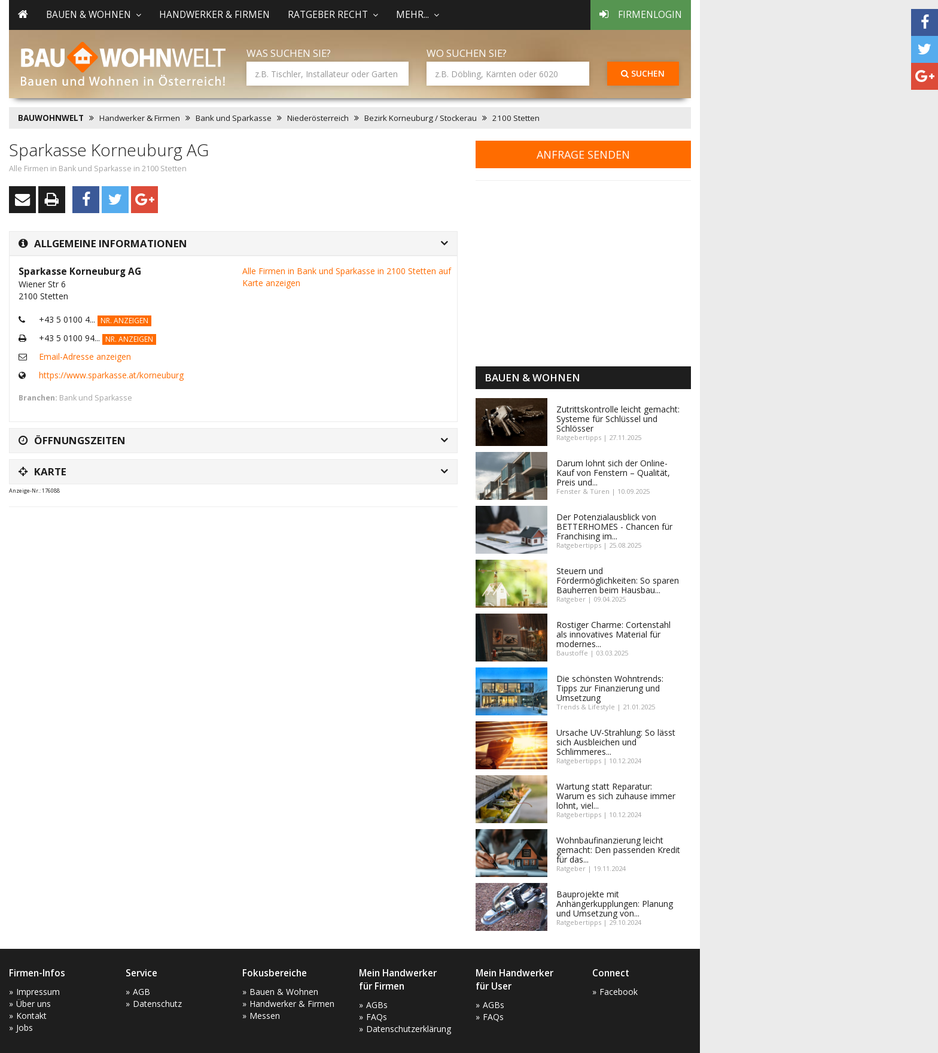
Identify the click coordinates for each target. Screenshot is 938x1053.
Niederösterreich (318, 118)
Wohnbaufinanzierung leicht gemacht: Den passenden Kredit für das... (618, 849)
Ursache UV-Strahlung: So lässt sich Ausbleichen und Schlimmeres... (615, 742)
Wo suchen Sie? (467, 52)
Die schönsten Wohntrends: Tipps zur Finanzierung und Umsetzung (609, 688)
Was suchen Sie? (288, 52)
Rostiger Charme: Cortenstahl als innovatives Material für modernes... (613, 634)
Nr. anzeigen (124, 320)
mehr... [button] (417, 14)
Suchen (643, 73)
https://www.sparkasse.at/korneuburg (111, 375)
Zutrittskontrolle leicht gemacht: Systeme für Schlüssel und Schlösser (618, 418)
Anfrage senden (583, 154)
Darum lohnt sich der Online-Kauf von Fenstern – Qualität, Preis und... (613, 472)
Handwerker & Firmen (214, 14)
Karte (42, 471)
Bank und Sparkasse (234, 118)
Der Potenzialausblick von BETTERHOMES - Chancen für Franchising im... (614, 526)
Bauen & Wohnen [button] (93, 14)
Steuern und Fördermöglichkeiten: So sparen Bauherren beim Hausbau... (617, 580)
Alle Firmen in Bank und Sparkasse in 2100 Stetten (98, 168)
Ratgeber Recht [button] (333, 14)
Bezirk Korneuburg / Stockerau (420, 118)
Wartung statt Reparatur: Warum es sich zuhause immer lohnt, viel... (615, 796)
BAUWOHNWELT (51, 118)
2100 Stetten (516, 118)
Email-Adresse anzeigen (85, 356)
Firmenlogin (640, 14)
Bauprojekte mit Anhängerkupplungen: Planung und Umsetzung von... (614, 903)
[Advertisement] (226, 546)
